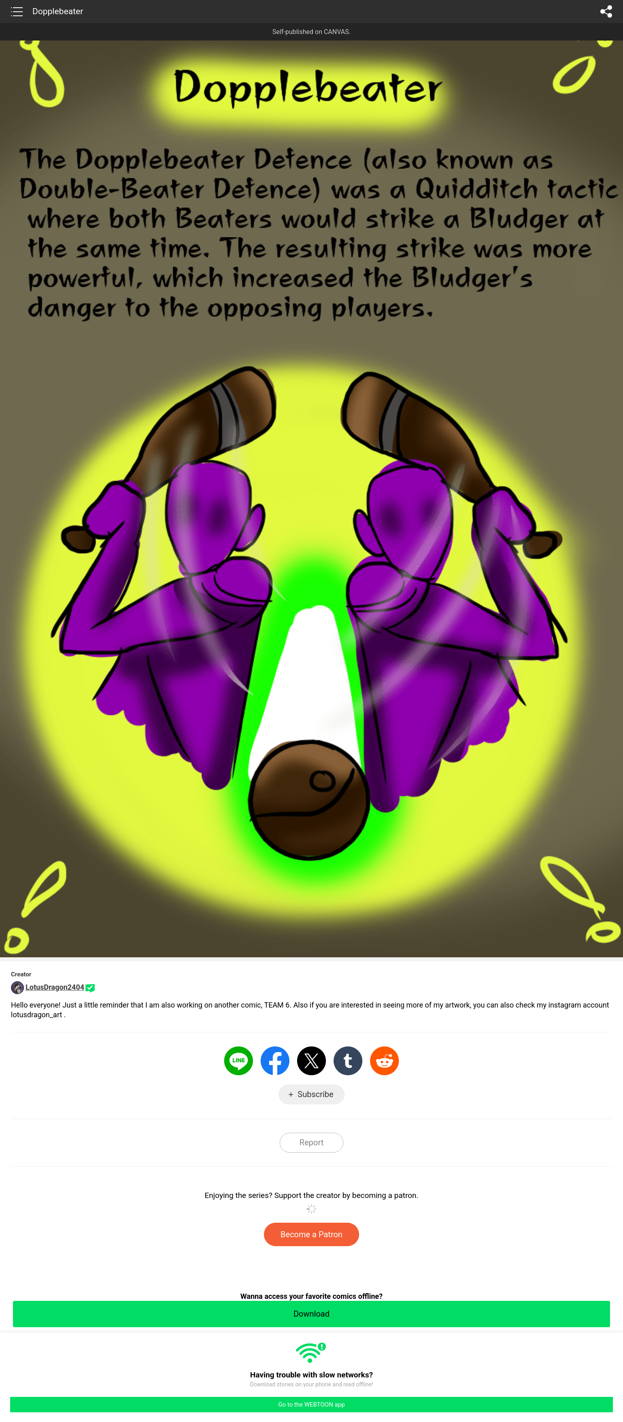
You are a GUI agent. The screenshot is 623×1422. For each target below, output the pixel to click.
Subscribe (315, 1094)
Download (311, 1314)
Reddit (384, 1060)
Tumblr (348, 1060)
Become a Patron (311, 1234)
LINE (238, 1060)
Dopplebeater (57, 11)
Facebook (275, 1060)
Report (311, 1142)
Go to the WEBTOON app (311, 1404)
